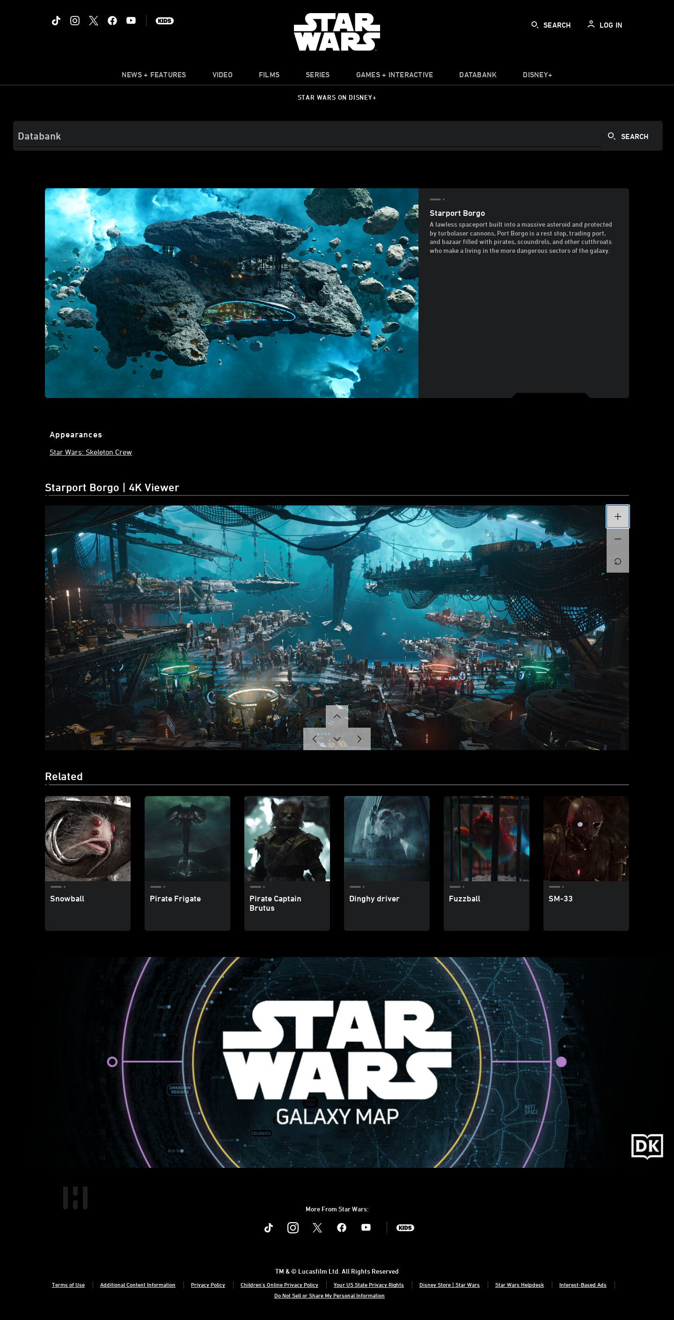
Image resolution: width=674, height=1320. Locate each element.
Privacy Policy (208, 1284)
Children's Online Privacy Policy (279, 1284)
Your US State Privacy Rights (369, 1284)
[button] (618, 516)
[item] (154, 76)
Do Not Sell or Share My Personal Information (329, 1295)
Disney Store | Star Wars (449, 1284)
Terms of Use (68, 1284)
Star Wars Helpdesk (519, 1284)
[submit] (535, 25)
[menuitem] (222, 76)
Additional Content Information (138, 1284)
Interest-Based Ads (583, 1284)
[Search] (338, 136)
